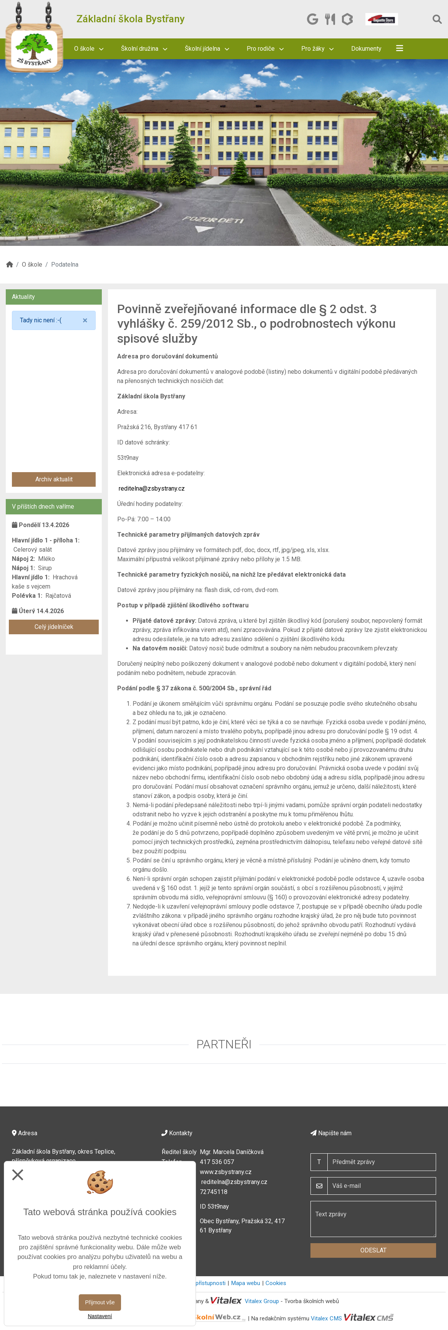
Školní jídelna (207, 48)
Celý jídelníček (54, 626)
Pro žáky (317, 48)
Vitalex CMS (326, 1318)
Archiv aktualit (54, 479)
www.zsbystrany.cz (226, 1172)
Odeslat (373, 1250)
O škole (88, 48)
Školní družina (144, 48)
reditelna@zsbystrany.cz (152, 488)
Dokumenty (366, 48)
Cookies (275, 1283)
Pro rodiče (265, 48)
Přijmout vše (99, 1302)
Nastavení (100, 1316)
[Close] (85, 320)
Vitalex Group (262, 1301)
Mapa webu (245, 1283)
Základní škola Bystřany (130, 19)
